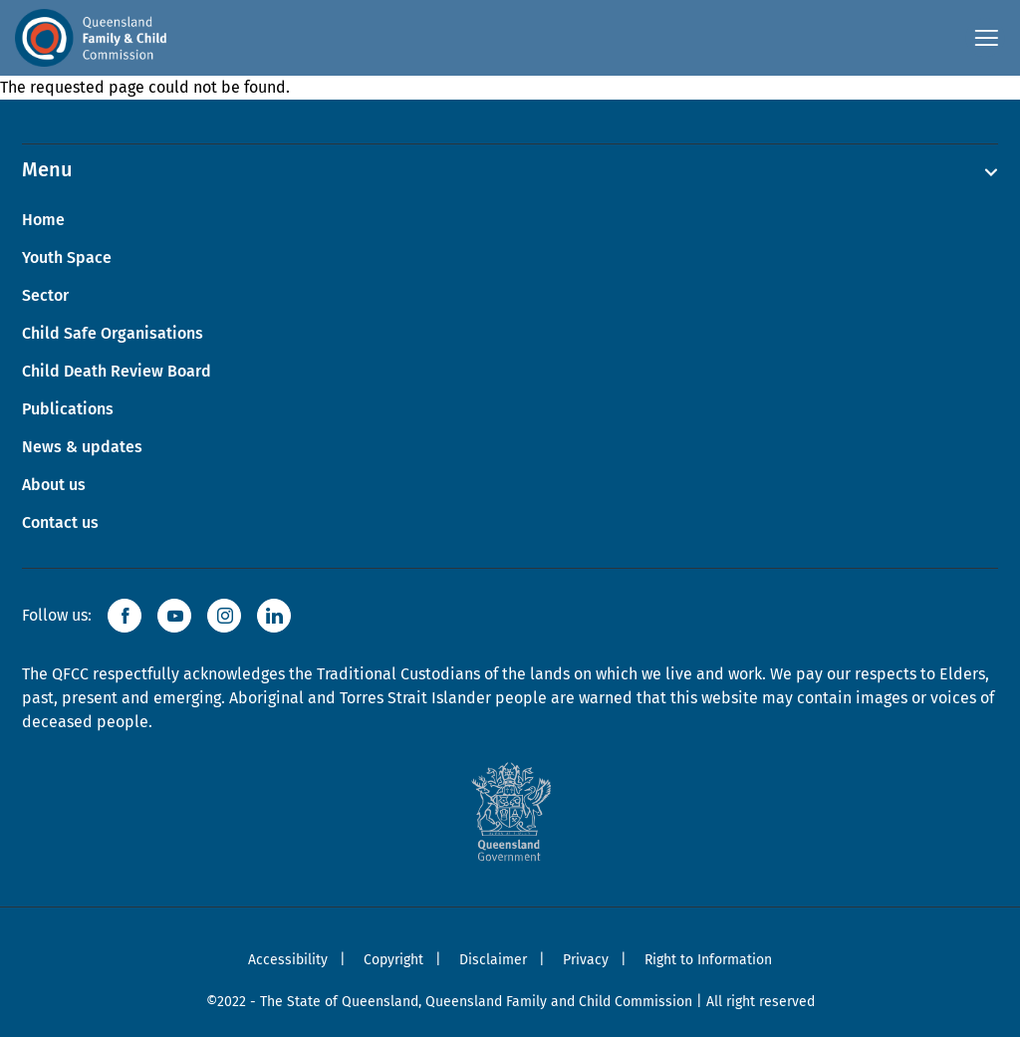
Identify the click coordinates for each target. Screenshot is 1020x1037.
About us (54, 484)
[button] (124, 616)
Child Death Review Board (116, 371)
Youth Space (67, 257)
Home (43, 219)
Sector (45, 295)
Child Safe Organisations (112, 333)
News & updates (82, 446)
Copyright (393, 959)
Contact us (60, 522)
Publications (68, 408)
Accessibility (288, 959)
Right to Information (708, 959)
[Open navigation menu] (985, 38)
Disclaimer (493, 959)
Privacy (586, 959)
